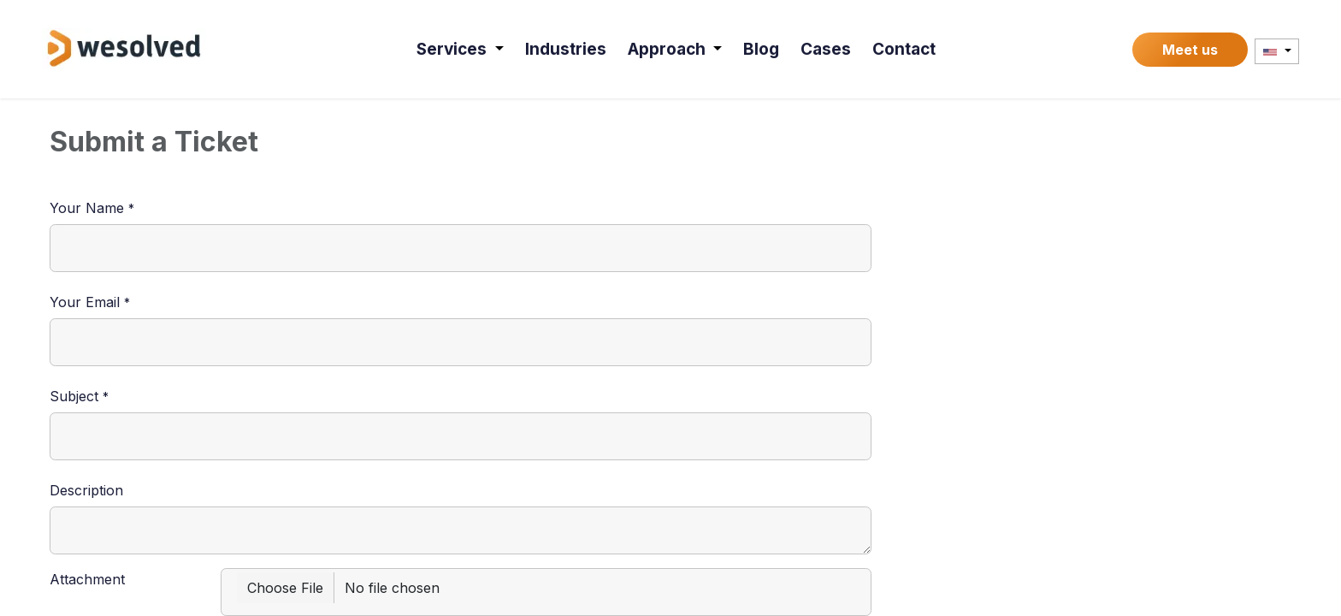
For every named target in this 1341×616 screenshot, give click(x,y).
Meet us (1190, 49)
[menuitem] (460, 49)
